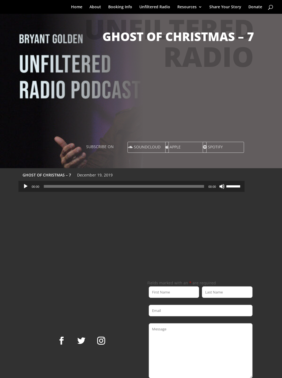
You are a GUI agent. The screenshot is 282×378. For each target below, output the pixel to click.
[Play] (25, 186)
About (95, 7)
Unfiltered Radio (154, 7)
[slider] (124, 186)
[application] (131, 186)
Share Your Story (225, 7)
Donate (255, 7)
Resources (187, 7)
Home (76, 7)
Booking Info (120, 7)
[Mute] (222, 186)
